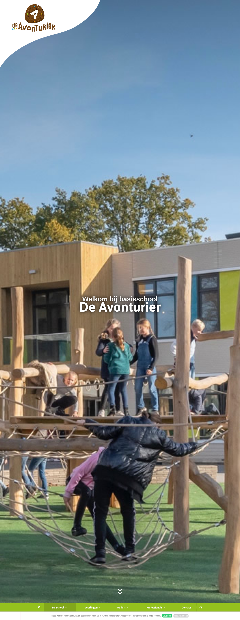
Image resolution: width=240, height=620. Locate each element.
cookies (157, 616)
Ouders (123, 607)
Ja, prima (167, 616)
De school (59, 607)
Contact (186, 607)
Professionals (156, 607)
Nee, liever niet (181, 616)
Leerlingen (93, 607)
